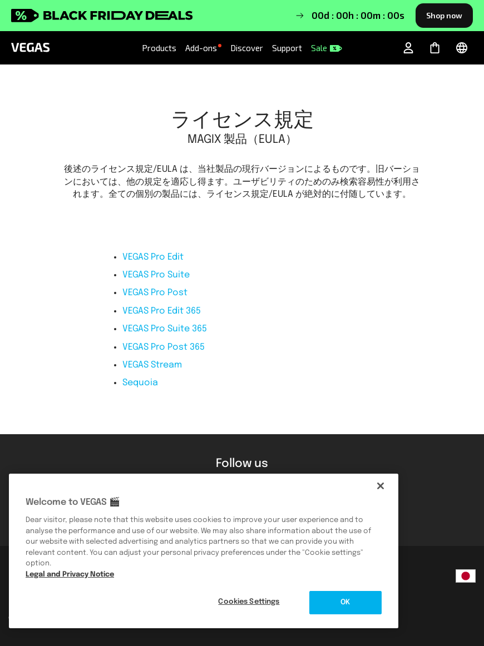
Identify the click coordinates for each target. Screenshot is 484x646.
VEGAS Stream (152, 365)
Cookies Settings (248, 601)
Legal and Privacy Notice (70, 574)
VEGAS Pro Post (154, 292)
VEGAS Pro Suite (156, 275)
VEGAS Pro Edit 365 (161, 311)
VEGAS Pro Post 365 (163, 347)
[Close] (380, 486)
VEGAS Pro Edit (153, 257)
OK (345, 602)
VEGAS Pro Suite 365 (164, 329)
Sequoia (140, 382)
